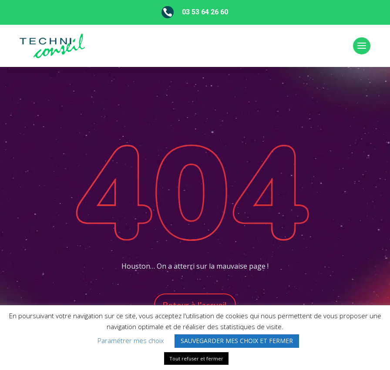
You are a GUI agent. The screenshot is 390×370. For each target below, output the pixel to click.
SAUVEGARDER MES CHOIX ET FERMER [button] (237, 341)
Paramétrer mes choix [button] (131, 340)
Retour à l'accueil (195, 305)
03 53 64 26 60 (205, 12)
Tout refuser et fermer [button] (196, 358)
